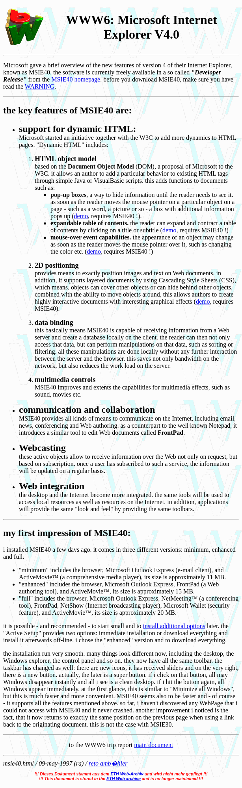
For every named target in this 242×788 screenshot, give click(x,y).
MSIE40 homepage (75, 79)
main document (153, 745)
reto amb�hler (108, 763)
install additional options (174, 626)
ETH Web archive (123, 778)
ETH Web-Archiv (126, 773)
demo (81, 216)
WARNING (40, 86)
